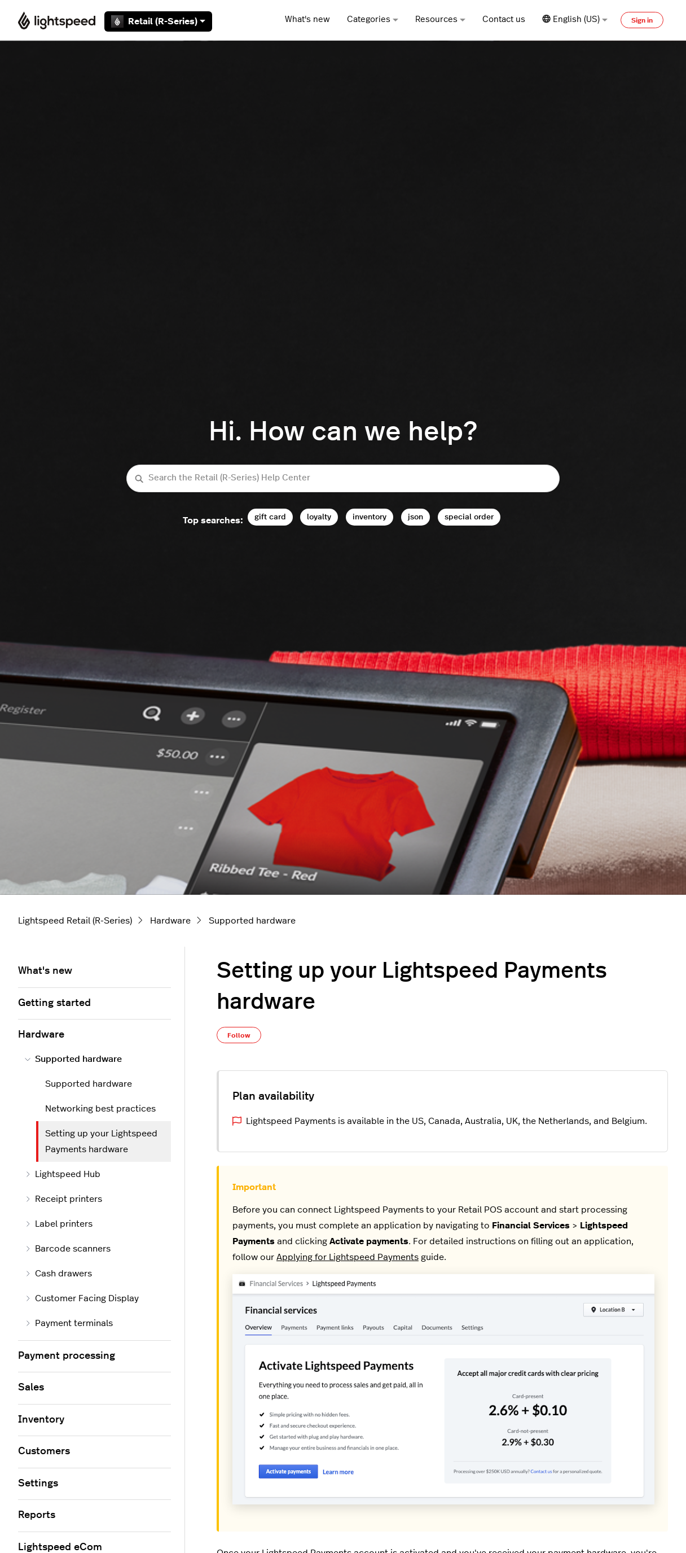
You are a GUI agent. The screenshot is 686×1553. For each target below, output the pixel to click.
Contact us (503, 19)
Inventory (41, 1420)
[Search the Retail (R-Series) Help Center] (343, 478)
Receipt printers (63, 1199)
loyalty (319, 517)
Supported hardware (252, 920)
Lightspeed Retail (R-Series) (75, 920)
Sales (31, 1388)
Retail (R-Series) (158, 21)
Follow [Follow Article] (238, 1035)
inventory (369, 517)
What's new (307, 19)
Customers (44, 1451)
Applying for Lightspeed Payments (347, 1257)
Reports (36, 1515)
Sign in (642, 20)
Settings (38, 1483)
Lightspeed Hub (62, 1174)
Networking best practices (100, 1108)
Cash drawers (58, 1273)
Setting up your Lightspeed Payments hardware (101, 1141)
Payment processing (66, 1356)
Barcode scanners (68, 1248)
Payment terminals (69, 1323)
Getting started (54, 1003)
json (415, 517)
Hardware (170, 920)
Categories (372, 19)
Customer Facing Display (82, 1298)
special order (469, 517)
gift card (270, 517)
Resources (440, 19)
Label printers (59, 1223)
